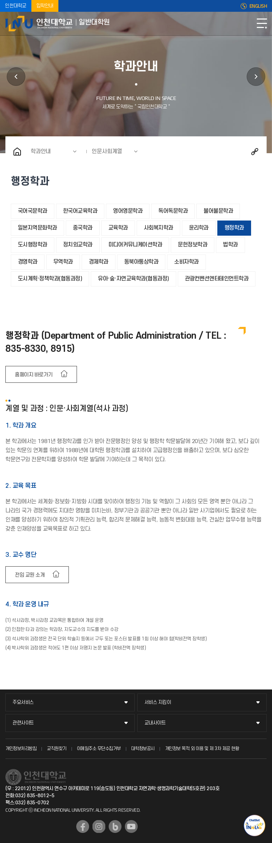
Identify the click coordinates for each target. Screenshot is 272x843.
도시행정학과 (32, 245)
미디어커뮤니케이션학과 (135, 245)
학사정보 (16, 76)
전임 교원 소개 (30, 575)
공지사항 (256, 76)
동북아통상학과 (141, 262)
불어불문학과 (218, 211)
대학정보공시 (143, 748)
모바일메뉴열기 (262, 23)
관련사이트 (23, 723)
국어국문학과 (32, 211)
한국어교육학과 (80, 211)
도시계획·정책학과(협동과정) (50, 279)
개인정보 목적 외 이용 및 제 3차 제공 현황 (202, 748)
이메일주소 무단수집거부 (99, 748)
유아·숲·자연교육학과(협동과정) (133, 279)
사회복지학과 (158, 228)
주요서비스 (23, 702)
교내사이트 (155, 723)
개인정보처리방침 (20, 748)
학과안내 (41, 151)
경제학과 (98, 262)
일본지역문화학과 (37, 228)
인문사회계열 (107, 151)
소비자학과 (186, 262)
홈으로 (17, 151)
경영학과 (27, 262)
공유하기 (254, 151)
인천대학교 (15, 6)
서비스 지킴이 (157, 702)
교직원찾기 (56, 748)
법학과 (230, 245)
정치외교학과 (77, 245)
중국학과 (82, 228)
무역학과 (63, 262)
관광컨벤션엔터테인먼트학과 (217, 279)
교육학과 (118, 228)
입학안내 (44, 6)
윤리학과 (199, 228)
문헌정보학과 (192, 245)
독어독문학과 (173, 211)
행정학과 (234, 228)
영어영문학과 (127, 211)
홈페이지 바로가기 (34, 375)
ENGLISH (258, 6)
